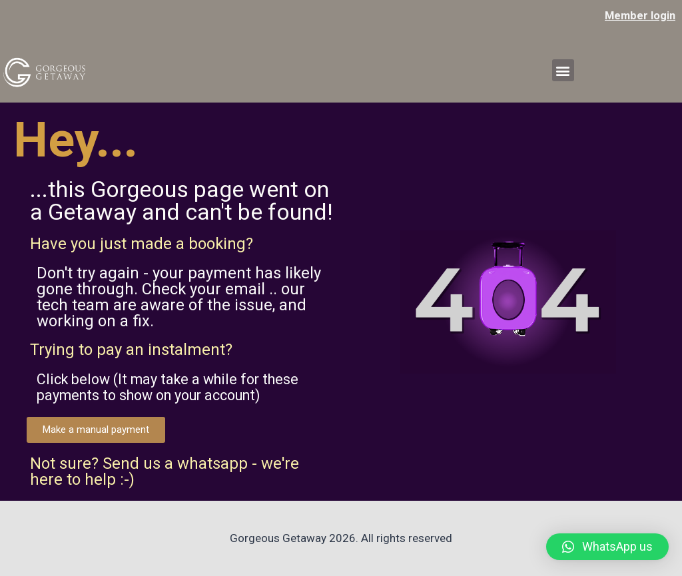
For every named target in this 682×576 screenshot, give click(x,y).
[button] (563, 70)
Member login (639, 15)
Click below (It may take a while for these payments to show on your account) (183, 387)
